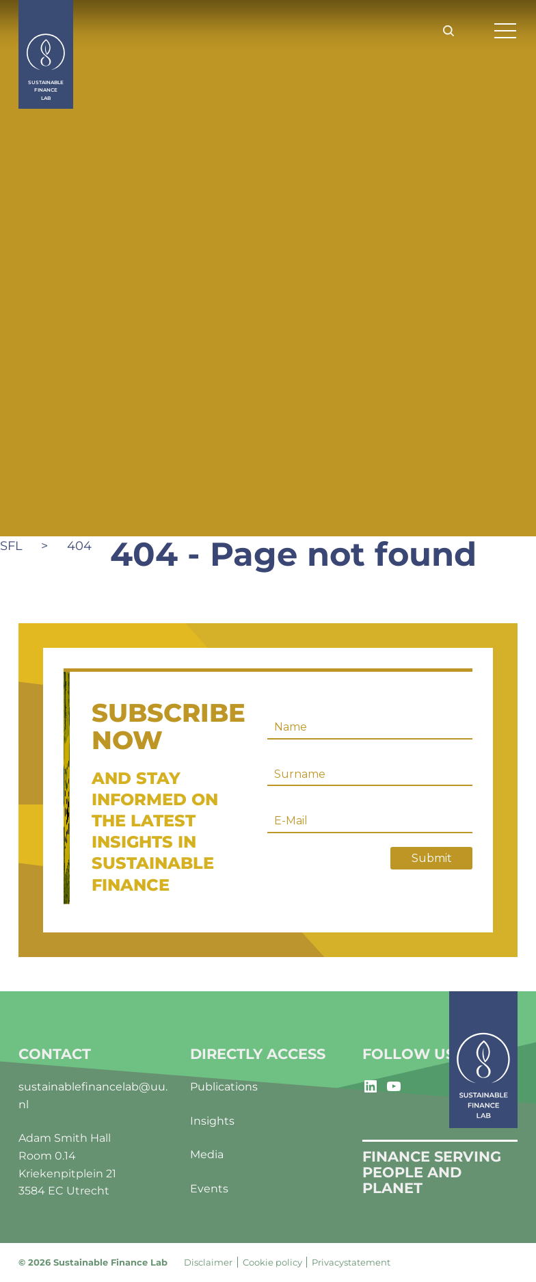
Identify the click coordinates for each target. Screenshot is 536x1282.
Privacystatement (351, 1262)
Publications (224, 1086)
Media (207, 1154)
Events (209, 1188)
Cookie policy (272, 1262)
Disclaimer (208, 1262)
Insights (212, 1120)
